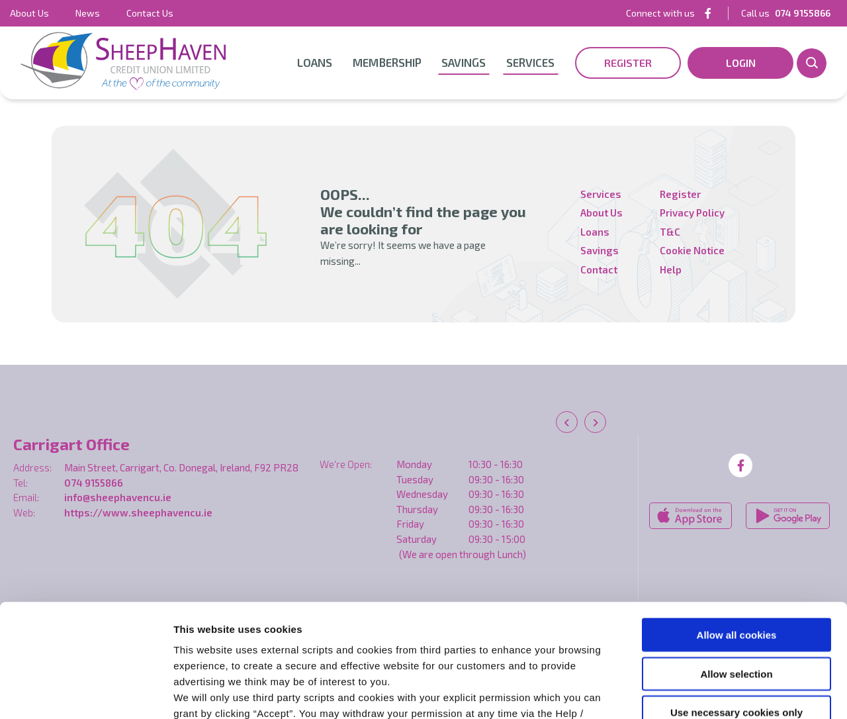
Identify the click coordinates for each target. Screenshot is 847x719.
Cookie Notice (510, 639)
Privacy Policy (692, 212)
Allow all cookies (737, 528)
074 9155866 (93, 483)
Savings (463, 62)
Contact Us (149, 13)
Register (680, 194)
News (87, 13)
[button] (811, 63)
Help (671, 269)
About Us (29, 13)
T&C (670, 232)
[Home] (123, 63)
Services (530, 62)
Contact (598, 269)
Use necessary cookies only (736, 606)
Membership (387, 62)
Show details (694, 692)
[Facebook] (708, 13)
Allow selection (736, 567)
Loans (314, 62)
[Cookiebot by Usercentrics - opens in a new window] (86, 693)
